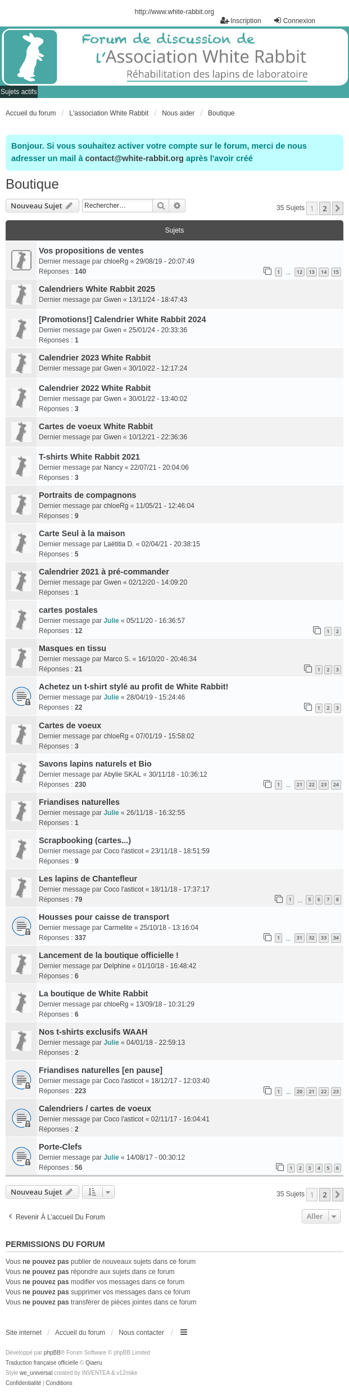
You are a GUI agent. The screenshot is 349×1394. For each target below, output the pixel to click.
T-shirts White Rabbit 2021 (89, 456)
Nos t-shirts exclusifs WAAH (93, 1031)
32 (311, 937)
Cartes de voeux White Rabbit (96, 426)
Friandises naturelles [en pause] (100, 1070)
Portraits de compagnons (88, 495)
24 (336, 784)
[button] (337, 208)
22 (311, 784)
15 (336, 271)
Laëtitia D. (118, 544)
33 (324, 937)
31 (299, 937)
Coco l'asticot (123, 851)
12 (299, 271)
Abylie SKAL (122, 774)
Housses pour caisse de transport (104, 916)
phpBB (52, 1353)
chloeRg (115, 261)
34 (336, 937)
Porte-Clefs (60, 1146)
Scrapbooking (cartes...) (85, 840)
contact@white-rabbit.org (134, 158)
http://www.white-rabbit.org (174, 12)
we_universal (36, 1373)
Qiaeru (93, 1363)
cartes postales (68, 609)
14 (324, 271)
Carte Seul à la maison (82, 533)
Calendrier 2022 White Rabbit (95, 388)
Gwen (112, 300)
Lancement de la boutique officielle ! (109, 955)
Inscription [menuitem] (240, 20)
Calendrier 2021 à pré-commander (104, 571)
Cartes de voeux (70, 725)
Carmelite (117, 928)
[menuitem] (23, 1383)
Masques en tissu (72, 648)
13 (311, 271)
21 (299, 784)
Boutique (32, 183)
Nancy (113, 467)
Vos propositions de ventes (91, 250)
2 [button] (325, 208)
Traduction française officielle (42, 1363)
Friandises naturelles (79, 802)
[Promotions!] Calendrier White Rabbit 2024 (122, 319)
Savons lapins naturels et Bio (95, 763)
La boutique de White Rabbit (93, 993)
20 (299, 1091)
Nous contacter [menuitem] (141, 1333)
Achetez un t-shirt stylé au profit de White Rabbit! (133, 686)
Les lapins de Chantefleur (88, 878)
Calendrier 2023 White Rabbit (95, 357)
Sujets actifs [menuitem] (19, 92)
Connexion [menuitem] (294, 20)
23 (324, 784)
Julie (111, 621)
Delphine (116, 966)
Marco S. (116, 659)
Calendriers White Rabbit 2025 (97, 288)
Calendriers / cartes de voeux (95, 1108)
